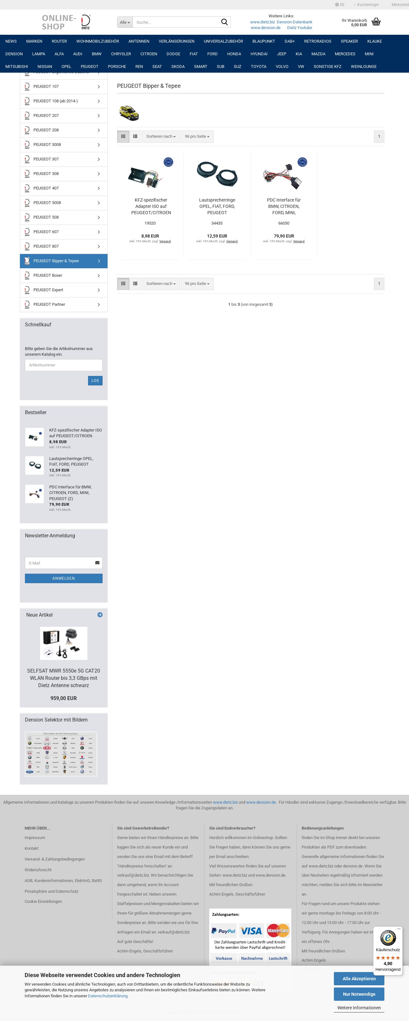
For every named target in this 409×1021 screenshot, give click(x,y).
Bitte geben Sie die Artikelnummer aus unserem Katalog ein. (59, 351)
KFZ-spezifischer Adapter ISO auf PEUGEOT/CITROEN (151, 206)
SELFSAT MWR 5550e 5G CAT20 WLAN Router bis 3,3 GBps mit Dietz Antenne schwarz (63, 678)
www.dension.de (266, 27)
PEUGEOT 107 (42, 87)
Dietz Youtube (299, 27)
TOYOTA (258, 66)
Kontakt (32, 848)
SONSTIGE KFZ (327, 66)
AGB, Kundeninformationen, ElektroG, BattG (63, 880)
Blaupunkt (263, 41)
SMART (200, 66)
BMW (97, 53)
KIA (299, 53)
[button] (339, 4)
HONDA (234, 53)
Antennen (138, 41)
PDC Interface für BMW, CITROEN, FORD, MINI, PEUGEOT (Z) (284, 206)
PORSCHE (117, 66)
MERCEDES (345, 53)
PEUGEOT (89, 66)
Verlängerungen (176, 41)
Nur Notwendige (359, 994)
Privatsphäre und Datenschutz (51, 891)
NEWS (11, 41)
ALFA (59, 53)
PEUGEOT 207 (42, 116)
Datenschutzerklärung (107, 996)
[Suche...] (125, 22)
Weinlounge (363, 66)
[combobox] (161, 136)
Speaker (349, 41)
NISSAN (45, 66)
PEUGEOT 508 (42, 217)
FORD (212, 53)
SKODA (178, 66)
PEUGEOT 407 (42, 188)
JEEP (281, 53)
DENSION (14, 53)
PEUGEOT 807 (42, 247)
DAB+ (290, 41)
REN (139, 66)
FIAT (194, 53)
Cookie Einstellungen (43, 901)
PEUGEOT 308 (42, 174)
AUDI (77, 53)
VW (301, 66)
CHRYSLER (121, 53)
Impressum (35, 837)
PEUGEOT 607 (42, 232)
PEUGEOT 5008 (43, 203)
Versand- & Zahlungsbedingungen (55, 859)
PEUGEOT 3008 (43, 145)
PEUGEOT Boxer (43, 276)
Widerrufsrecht (38, 869)
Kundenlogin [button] (366, 5)
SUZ (237, 66)
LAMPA (38, 53)
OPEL (66, 66)
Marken (34, 41)
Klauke (374, 41)
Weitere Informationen (359, 1007)
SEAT (157, 66)
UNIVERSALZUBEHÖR (223, 41)
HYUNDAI (259, 53)
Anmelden (63, 578)
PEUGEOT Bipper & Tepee (52, 261)
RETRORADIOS (317, 41)
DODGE (173, 53)
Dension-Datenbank (294, 22)
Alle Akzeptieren (359, 978)
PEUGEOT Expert (44, 290)
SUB (220, 66)
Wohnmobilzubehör (97, 41)
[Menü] (399, 930)
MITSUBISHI (16, 66)
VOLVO (282, 66)
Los (95, 380)
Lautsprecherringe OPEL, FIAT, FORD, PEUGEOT (217, 206)
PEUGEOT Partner (45, 305)
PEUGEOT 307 (42, 159)
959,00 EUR (63, 698)
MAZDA (318, 53)
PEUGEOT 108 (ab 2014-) (51, 101)
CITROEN (148, 53)
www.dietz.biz (262, 22)
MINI (369, 53)
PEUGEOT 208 (42, 130)
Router (59, 41)
